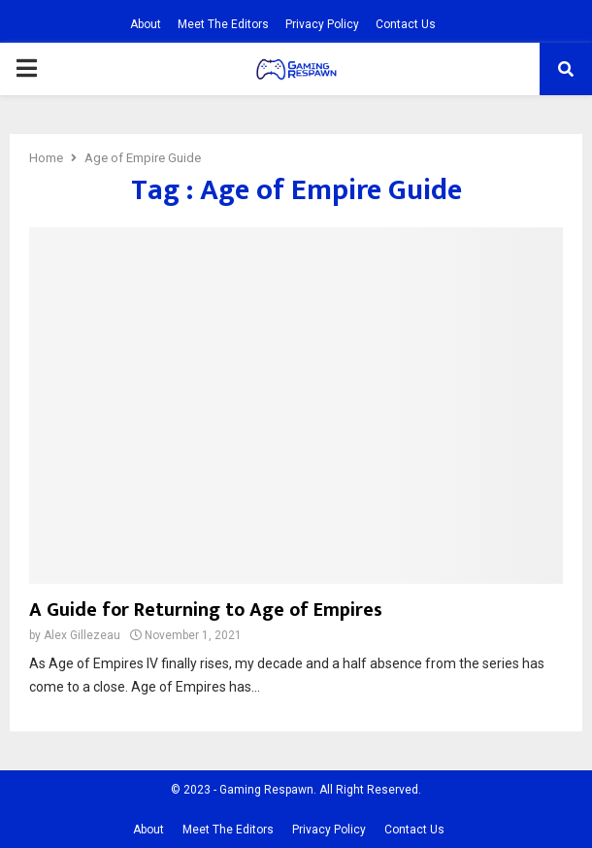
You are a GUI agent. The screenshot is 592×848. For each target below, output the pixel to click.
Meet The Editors (223, 24)
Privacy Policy (322, 24)
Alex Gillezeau (82, 635)
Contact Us (406, 24)
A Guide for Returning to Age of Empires (205, 610)
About (145, 24)
